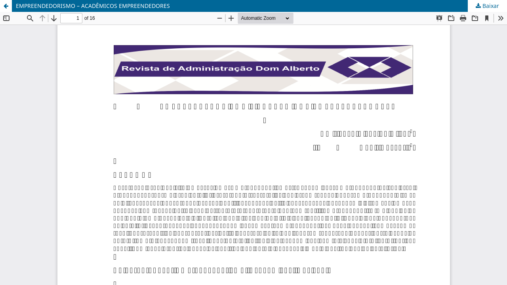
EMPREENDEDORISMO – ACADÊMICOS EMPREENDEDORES (93, 6)
